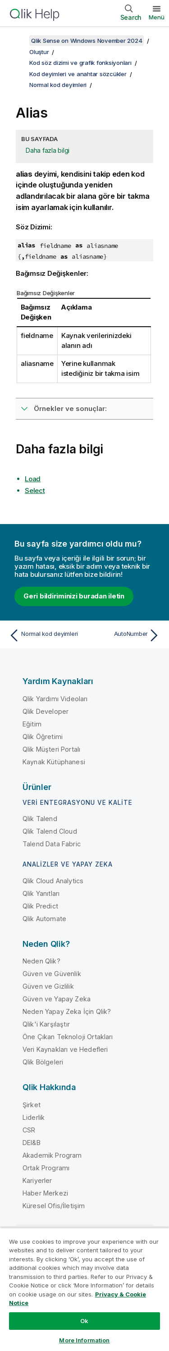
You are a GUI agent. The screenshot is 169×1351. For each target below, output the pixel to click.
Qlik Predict (40, 906)
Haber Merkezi (45, 1193)
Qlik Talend (40, 818)
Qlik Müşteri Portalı (51, 749)
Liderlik (34, 1117)
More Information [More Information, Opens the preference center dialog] (84, 1340)
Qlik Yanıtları (41, 893)
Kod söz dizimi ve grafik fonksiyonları (80, 62)
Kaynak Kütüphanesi (54, 762)
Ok (84, 1320)
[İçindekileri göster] (18, 40)
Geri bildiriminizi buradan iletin (73, 596)
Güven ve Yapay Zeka (57, 999)
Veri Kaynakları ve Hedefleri (65, 1049)
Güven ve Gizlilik (48, 986)
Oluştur (39, 51)
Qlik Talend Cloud (50, 831)
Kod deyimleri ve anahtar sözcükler (78, 74)
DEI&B (32, 1142)
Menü (156, 17)
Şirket (32, 1105)
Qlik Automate (44, 918)
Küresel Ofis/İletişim (54, 1206)
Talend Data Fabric (52, 844)
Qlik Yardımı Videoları (55, 699)
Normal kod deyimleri (58, 84)
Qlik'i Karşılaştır (46, 1024)
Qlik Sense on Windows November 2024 (86, 40)
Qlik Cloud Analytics (53, 881)
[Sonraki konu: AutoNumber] (124, 635)
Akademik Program (52, 1155)
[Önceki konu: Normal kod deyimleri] (45, 635)
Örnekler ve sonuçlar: (70, 408)
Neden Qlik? (41, 961)
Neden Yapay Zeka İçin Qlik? (67, 1011)
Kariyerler (37, 1180)
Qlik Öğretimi (43, 736)
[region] (84, 1289)
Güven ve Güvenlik (52, 973)
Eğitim (32, 724)
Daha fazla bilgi (47, 150)
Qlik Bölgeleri (43, 1062)
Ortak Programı (46, 1168)
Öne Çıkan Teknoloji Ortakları (68, 1037)
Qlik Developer (46, 711)
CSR (29, 1130)
